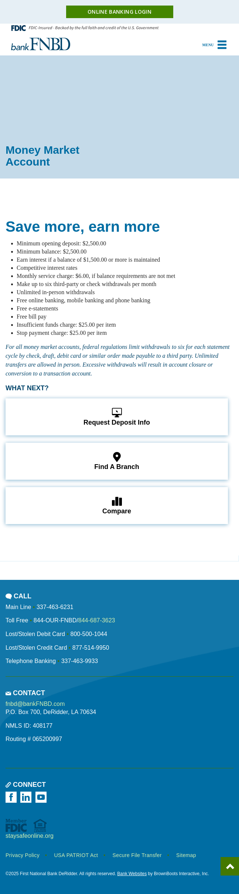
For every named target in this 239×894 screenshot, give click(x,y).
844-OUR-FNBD (55, 620)
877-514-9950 (90, 648)
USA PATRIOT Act (76, 855)
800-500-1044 (88, 634)
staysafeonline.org (30, 836)
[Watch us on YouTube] (42, 797)
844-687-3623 (96, 620)
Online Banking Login (119, 11)
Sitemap (186, 855)
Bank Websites (132, 873)
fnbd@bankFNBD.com (35, 704)
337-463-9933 (79, 661)
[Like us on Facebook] (12, 797)
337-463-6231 (55, 607)
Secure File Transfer (137, 855)
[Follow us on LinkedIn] (27, 797)
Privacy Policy (23, 855)
